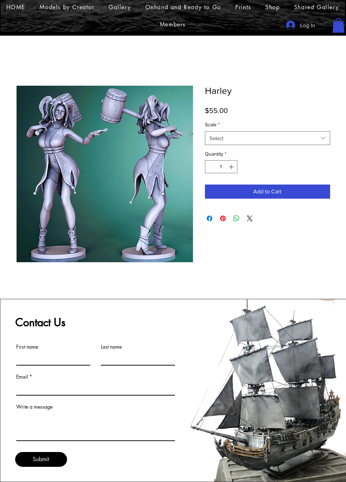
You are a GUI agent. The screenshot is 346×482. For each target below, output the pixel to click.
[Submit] (41, 459)
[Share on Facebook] (209, 218)
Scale (212, 124)
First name (27, 346)
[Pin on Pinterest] (223, 218)
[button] (338, 25)
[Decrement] (210, 167)
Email (22, 376)
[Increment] (231, 167)
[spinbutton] (221, 167)
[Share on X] (249, 218)
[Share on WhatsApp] (236, 218)
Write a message (34, 406)
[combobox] (267, 138)
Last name (111, 346)
